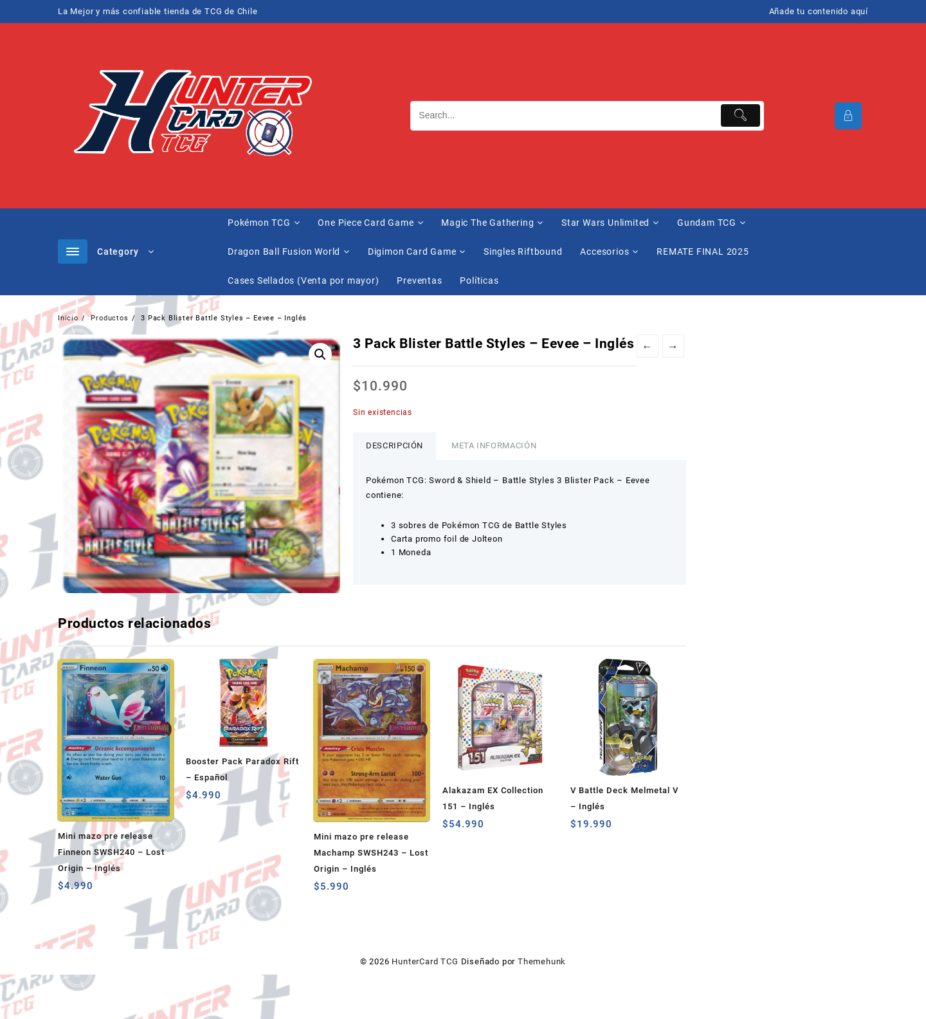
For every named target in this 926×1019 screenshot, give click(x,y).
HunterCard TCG (425, 961)
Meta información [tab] (493, 445)
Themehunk (542, 961)
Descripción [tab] (394, 445)
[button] (320, 354)
